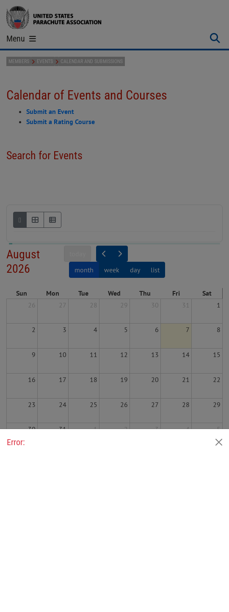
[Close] (219, 442)
